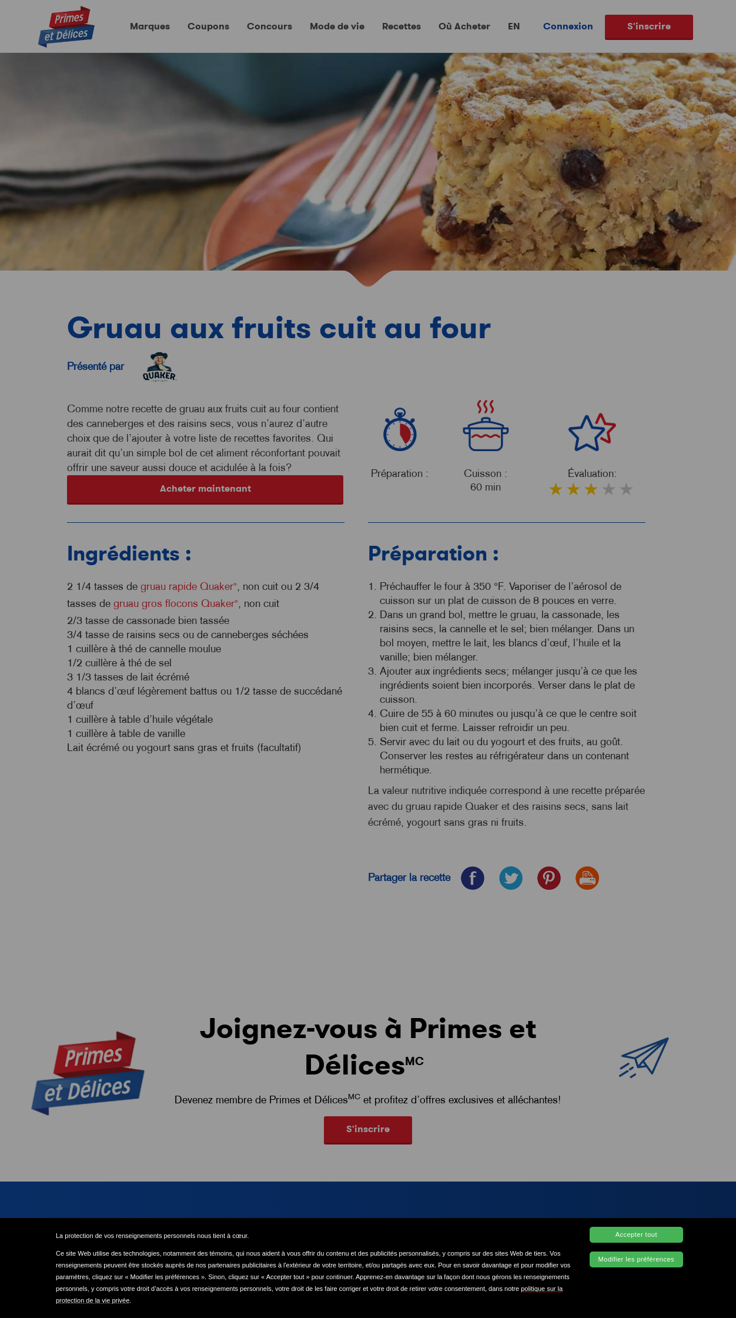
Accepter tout (636, 1234)
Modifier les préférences (636, 1259)
